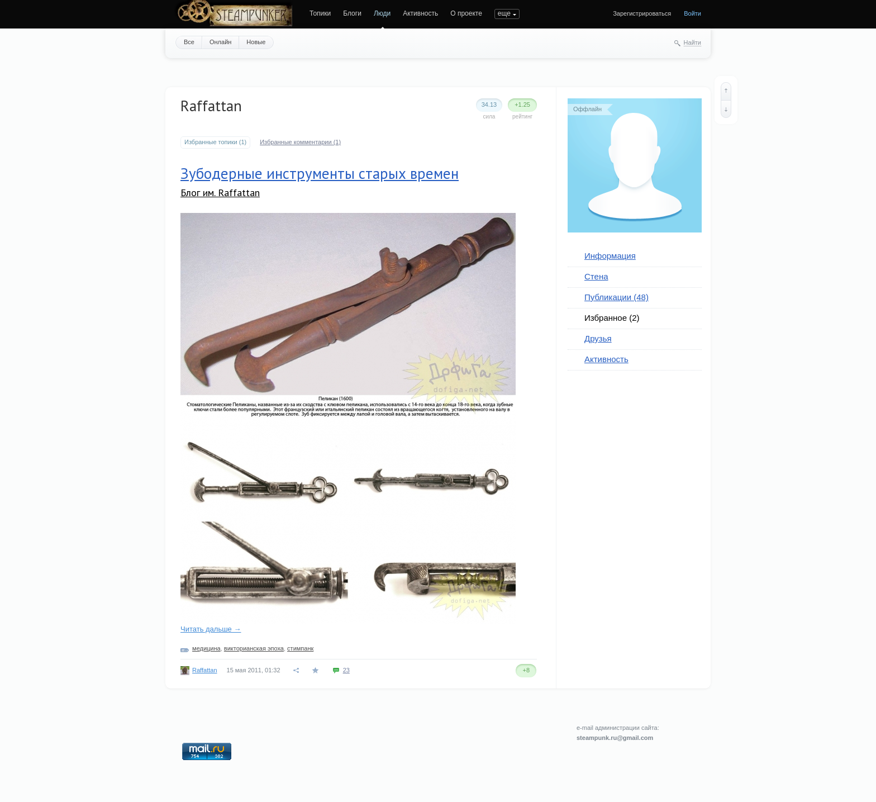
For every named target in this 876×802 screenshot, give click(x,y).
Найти (692, 42)
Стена (596, 276)
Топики (320, 13)
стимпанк (300, 648)
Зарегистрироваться (642, 13)
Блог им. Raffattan (220, 192)
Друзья (598, 338)
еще (504, 13)
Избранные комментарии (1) (300, 142)
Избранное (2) (612, 317)
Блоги (352, 13)
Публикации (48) (616, 297)
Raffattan (204, 670)
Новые (255, 42)
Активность (420, 13)
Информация (610, 255)
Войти (692, 13)
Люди (382, 13)
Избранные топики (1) (215, 142)
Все (189, 42)
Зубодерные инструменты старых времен (319, 173)
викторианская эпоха (254, 648)
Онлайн (220, 42)
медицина (206, 648)
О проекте (466, 13)
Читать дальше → (210, 629)
